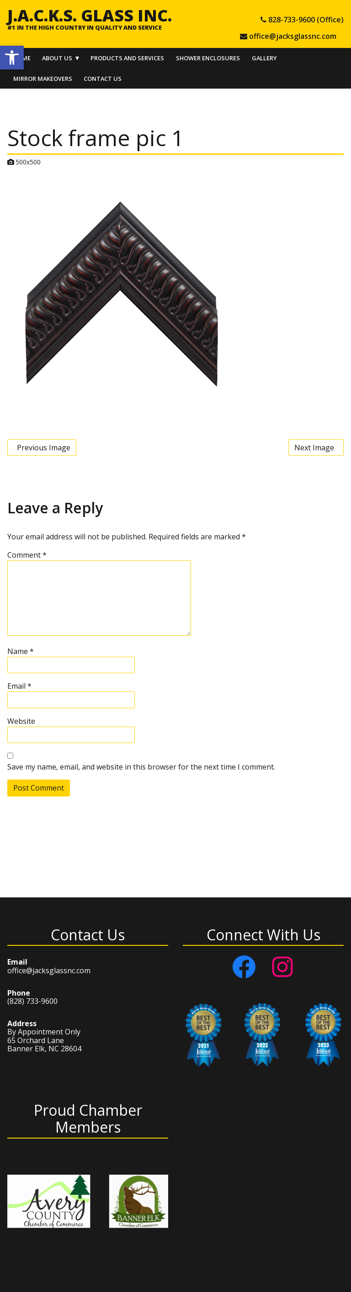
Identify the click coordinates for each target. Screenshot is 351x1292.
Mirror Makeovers (42, 78)
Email (19, 686)
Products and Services (127, 58)
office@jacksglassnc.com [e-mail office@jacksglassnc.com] (292, 36)
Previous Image (43, 448)
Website (21, 721)
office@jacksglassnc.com (48, 970)
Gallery (264, 58)
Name (20, 651)
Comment (27, 555)
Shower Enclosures (208, 58)
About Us (57, 58)
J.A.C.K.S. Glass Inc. (89, 15)
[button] (12, 57)
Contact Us (103, 78)
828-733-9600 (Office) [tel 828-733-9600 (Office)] (306, 20)
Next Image (314, 448)
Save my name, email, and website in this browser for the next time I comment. (141, 767)
